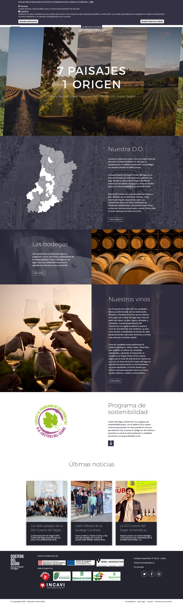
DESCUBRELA (115, 220)
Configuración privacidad (91, 27)
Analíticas (24, 12)
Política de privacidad (163, 601)
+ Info (91, 2)
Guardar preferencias (28, 21)
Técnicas (24, 6)
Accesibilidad (130, 601)
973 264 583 (139, 567)
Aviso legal (141, 601)
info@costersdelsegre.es (144, 563)
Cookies (150, 601)
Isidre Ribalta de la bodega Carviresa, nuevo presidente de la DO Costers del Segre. (90, 528)
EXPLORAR (38, 273)
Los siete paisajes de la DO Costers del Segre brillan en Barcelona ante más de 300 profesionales (47, 528)
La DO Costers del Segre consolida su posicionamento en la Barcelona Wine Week (136, 528)
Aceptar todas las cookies (152, 21)
